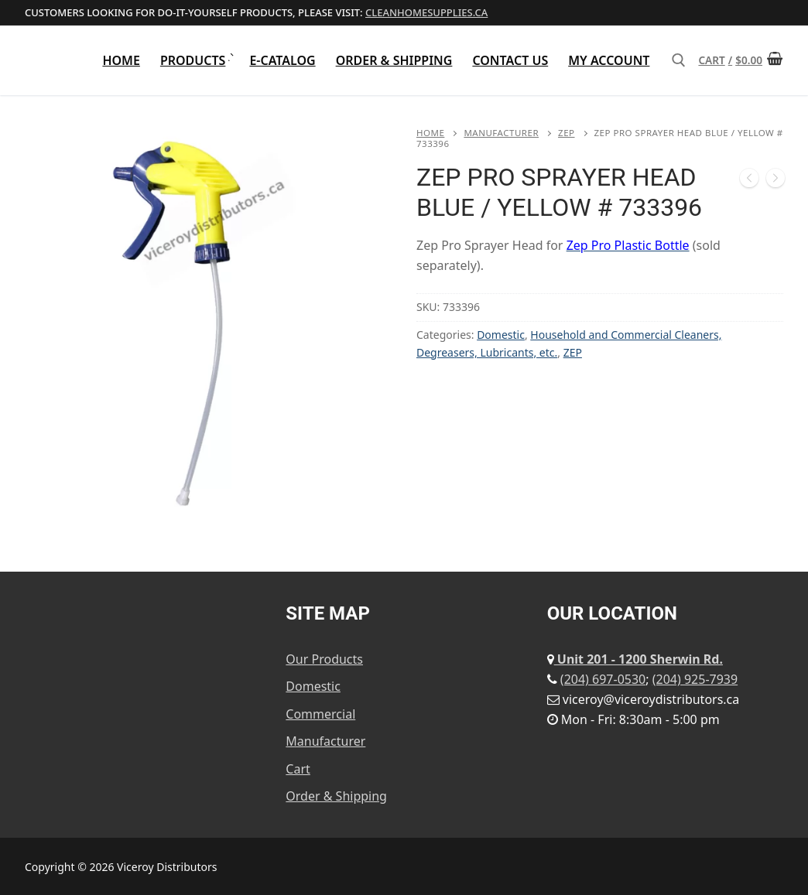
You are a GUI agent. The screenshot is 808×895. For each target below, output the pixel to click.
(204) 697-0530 (602, 679)
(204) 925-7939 (695, 679)
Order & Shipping (336, 795)
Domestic (501, 334)
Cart (298, 768)
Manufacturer (501, 132)
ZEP (566, 132)
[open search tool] (679, 60)
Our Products (324, 659)
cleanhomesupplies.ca (426, 12)
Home (430, 132)
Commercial (320, 713)
